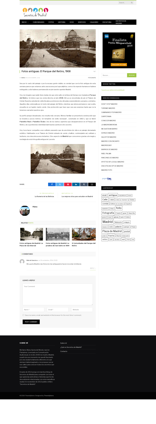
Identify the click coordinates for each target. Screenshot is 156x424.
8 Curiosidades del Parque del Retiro (84, 244)
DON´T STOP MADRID (109, 104)
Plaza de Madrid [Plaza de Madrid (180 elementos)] (112, 231)
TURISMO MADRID (108, 108)
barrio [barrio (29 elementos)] (129, 195)
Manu (23, 77)
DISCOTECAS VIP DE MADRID (112, 166)
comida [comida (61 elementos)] (105, 204)
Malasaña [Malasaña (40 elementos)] (118, 222)
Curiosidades (38, 22)
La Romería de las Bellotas (44, 196)
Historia (61, 22)
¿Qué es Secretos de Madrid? (71, 347)
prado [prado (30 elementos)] (104, 236)
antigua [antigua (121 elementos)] (113, 195)
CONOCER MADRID (108, 120)
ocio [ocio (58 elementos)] (111, 227)
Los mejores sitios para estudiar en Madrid (77, 196)
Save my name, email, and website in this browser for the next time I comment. (53, 315)
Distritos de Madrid (121, 22)
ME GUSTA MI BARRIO (109, 129)
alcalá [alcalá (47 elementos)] (104, 195)
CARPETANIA (106, 116)
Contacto (63, 351)
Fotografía (92, 77)
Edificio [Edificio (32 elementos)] (113, 204)
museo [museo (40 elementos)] (104, 227)
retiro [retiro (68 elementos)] (104, 239)
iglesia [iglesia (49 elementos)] (116, 217)
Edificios (82, 22)
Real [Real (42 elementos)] (118, 236)
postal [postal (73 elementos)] (127, 231)
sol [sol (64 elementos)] (123, 239)
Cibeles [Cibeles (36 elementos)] (132, 200)
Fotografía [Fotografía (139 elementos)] (108, 212)
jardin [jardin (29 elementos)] (122, 217)
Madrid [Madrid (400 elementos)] (107, 222)
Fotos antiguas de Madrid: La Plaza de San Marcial (31, 244)
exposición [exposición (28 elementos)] (105, 208)
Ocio (72, 22)
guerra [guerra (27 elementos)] (104, 217)
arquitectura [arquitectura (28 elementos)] (122, 195)
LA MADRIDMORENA (109, 125)
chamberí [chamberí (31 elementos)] (124, 200)
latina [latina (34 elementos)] (128, 217)
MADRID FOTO (106, 170)
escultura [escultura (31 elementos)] (121, 204)
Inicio (24, 22)
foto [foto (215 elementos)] (118, 208)
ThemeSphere (49, 395)
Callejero (94, 22)
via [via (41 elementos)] (133, 239)
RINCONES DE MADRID (110, 158)
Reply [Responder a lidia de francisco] (93, 268)
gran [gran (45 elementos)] (124, 213)
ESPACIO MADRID (108, 133)
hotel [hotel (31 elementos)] (109, 217)
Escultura (107, 22)
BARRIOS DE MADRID (109, 149)
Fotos (51, 22)
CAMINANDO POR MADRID (111, 112)
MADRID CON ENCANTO (110, 141)
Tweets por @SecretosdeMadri (112, 90)
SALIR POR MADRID (108, 137)
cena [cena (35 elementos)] (117, 200)
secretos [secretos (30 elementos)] (117, 239)
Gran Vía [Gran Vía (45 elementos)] (132, 213)
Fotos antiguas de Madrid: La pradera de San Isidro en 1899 (57, 244)
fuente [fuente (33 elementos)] (119, 213)
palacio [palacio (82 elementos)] (118, 226)
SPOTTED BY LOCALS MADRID (112, 162)
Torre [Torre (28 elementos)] (128, 239)
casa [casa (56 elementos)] (112, 200)
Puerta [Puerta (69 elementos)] (111, 235)
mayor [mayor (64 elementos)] (127, 222)
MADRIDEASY (106, 145)
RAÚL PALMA (106, 153)
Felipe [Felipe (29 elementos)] (112, 208)
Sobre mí (63, 343)
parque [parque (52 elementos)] (126, 227)
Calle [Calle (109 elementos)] (104, 199)
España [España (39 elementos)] (128, 204)
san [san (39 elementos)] (111, 239)
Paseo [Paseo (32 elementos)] (133, 227)
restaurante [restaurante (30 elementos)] (125, 236)
